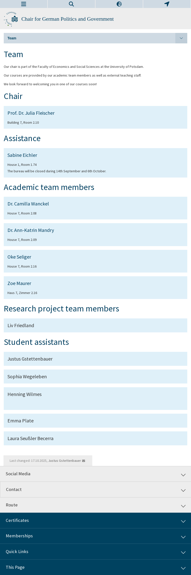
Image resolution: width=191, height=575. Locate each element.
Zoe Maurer (19, 283)
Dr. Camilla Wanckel (28, 203)
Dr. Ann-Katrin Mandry (30, 230)
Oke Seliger (19, 257)
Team (97, 38)
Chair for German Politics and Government (67, 19)
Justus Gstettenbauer (64, 460)
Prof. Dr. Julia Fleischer (30, 113)
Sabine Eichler (22, 155)
